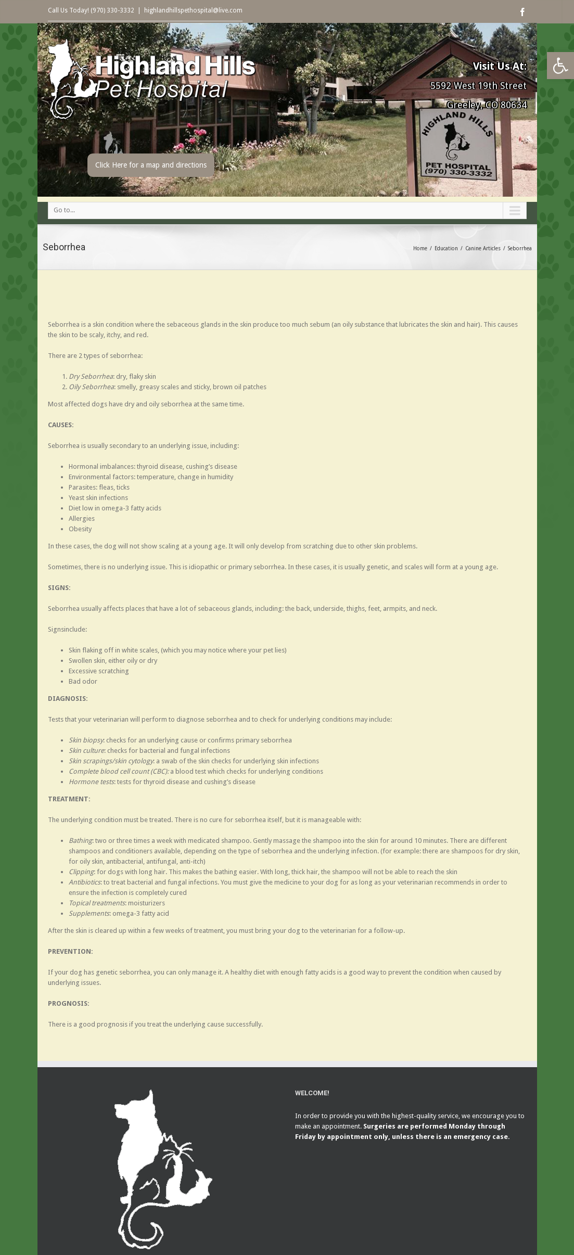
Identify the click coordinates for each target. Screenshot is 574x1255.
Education (446, 248)
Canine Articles (483, 248)
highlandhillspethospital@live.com (193, 10)
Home (420, 248)
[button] (560, 65)
